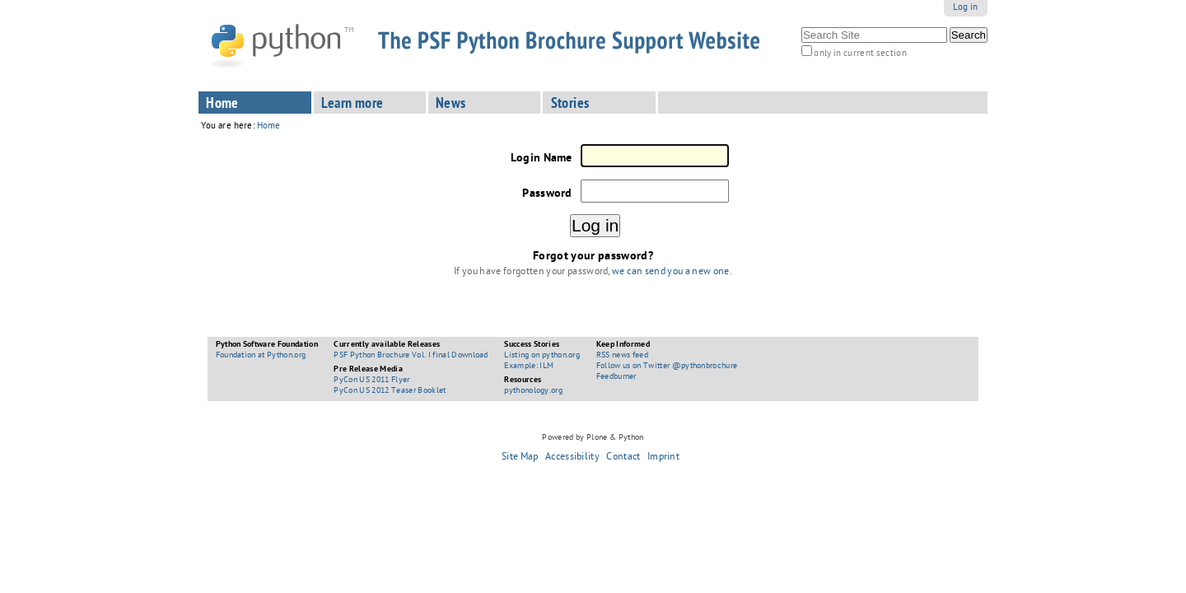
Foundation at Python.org (261, 356)
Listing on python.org (542, 356)
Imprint (663, 458)
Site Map (520, 458)
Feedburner (616, 377)
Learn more (352, 104)
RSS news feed (622, 356)
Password (547, 194)
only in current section (860, 54)
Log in (965, 7)
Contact (623, 458)
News (451, 104)
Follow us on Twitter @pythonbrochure (667, 366)
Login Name (541, 159)
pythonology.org (533, 391)
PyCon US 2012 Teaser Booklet (390, 391)
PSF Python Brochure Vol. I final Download (411, 356)
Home (222, 104)
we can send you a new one (670, 272)
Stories (570, 104)
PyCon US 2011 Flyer (371, 380)
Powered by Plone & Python (592, 438)
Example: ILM (528, 366)
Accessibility (572, 458)
